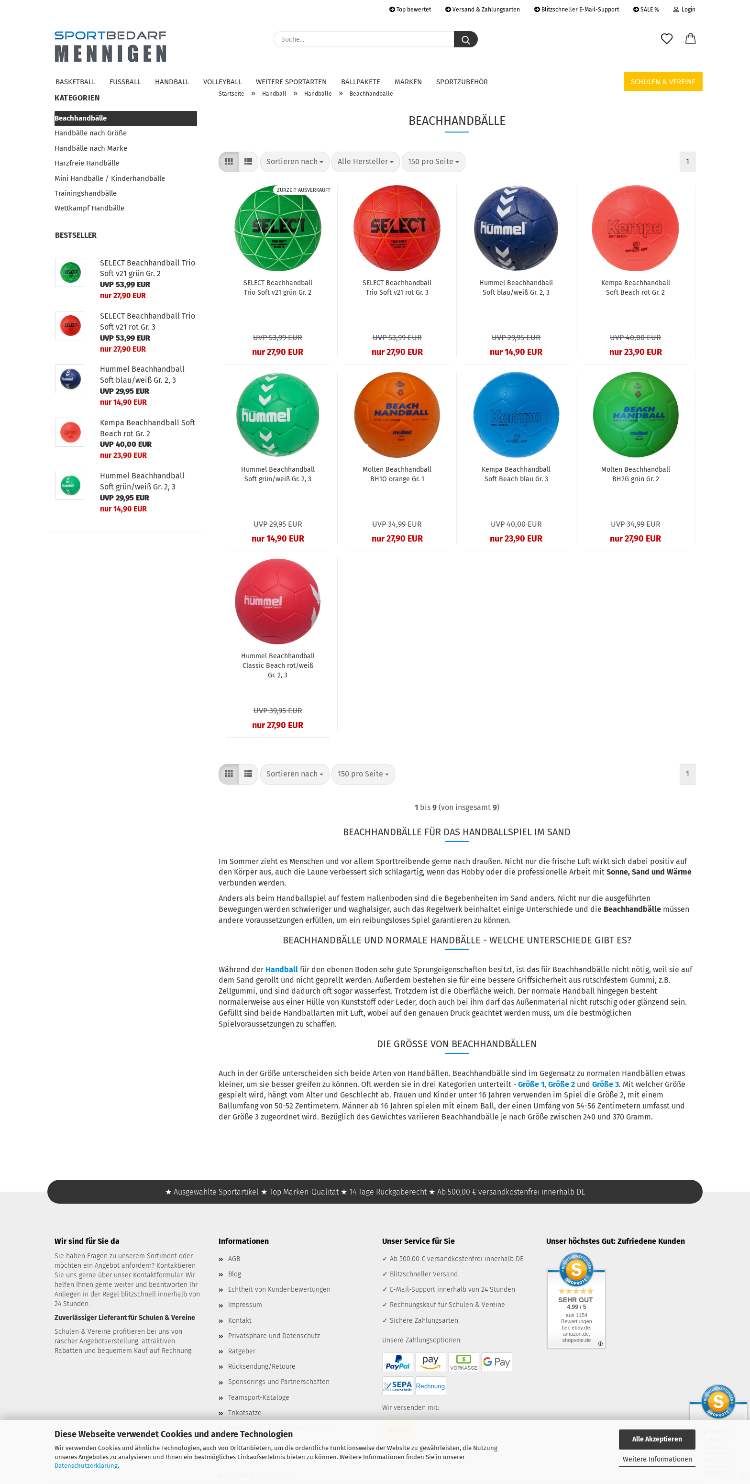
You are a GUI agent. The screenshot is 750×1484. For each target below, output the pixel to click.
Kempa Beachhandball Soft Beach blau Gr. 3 (516, 474)
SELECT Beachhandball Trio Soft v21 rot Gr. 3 (397, 288)
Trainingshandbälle (86, 193)
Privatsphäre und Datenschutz (274, 1336)
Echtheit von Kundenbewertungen (279, 1289)
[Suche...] (466, 39)
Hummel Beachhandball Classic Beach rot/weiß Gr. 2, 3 (278, 665)
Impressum (245, 1305)
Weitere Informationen (657, 1459)
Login (684, 9)
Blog (234, 1274)
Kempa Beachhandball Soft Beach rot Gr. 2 (635, 288)
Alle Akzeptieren (657, 1439)
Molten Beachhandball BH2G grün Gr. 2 (635, 474)
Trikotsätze (245, 1413)
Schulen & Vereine (663, 82)
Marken (408, 82)
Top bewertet (410, 9)
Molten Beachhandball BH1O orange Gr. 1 (397, 474)
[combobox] (295, 162)
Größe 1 (531, 1084)
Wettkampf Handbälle (89, 208)
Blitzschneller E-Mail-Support (576, 9)
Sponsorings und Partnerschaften (279, 1382)
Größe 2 (561, 1084)
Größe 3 (605, 1084)
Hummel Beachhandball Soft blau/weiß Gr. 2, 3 (516, 288)
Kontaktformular (157, 1275)
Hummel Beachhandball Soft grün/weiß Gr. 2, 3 (278, 474)
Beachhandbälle (81, 118)
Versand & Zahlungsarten (482, 9)
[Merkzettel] (667, 39)
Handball (172, 82)
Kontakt (240, 1321)
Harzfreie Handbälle (87, 163)
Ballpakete (360, 82)
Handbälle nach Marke (91, 148)
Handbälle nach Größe (91, 133)
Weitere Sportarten (291, 82)
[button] (691, 39)
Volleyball (222, 82)
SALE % (646, 9)
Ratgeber (241, 1351)
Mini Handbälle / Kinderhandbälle (110, 178)
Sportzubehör (462, 82)
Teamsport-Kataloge (258, 1398)
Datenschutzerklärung (86, 1465)
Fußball (125, 82)
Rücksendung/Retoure (262, 1366)
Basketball (75, 82)
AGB (234, 1259)
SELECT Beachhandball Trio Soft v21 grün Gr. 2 (277, 288)
